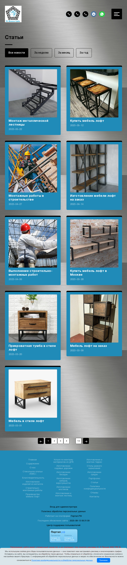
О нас (33, 468)
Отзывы (94, 493)
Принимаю (103, 560)
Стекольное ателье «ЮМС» (32, 473)
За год (84, 53)
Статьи (94, 483)
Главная (32, 460)
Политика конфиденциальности (95, 488)
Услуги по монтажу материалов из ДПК (63, 461)
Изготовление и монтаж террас (94, 461)
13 (78, 441)
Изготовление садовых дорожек (63, 467)
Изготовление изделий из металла (32, 483)
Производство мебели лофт (33, 495)
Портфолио (94, 479)
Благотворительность (33, 478)
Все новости (16, 53)
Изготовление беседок (63, 473)
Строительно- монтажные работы (32, 489)
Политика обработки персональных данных (63, 512)
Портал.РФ (76, 516)
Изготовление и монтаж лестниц (63, 495)
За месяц (64, 53)
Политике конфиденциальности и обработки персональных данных (62, 560)
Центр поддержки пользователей (63, 525)
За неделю (41, 53)
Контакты (94, 497)
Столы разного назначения (94, 467)
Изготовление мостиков (63, 488)
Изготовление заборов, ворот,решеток (63, 481)
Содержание (32, 464)
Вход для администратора (63, 507)
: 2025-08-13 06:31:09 (78, 521)
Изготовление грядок (94, 473)
